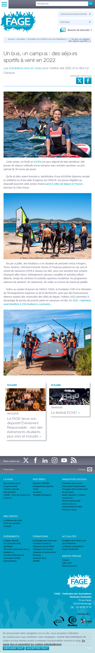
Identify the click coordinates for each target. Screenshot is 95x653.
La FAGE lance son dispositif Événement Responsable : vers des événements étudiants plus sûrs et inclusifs (25, 427)
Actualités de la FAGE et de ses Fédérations (74, 542)
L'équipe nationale (11, 489)
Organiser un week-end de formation (44, 553)
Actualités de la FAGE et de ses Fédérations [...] (48, 39)
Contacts (7, 526)
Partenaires (9, 469)
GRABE (36, 561)
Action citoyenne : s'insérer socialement (73, 496)
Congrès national (11, 540)
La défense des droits (13, 520)
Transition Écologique (42, 495)
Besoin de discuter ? (79, 30)
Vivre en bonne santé (71, 501)
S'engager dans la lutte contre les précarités (75, 490)
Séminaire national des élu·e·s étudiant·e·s (16, 550)
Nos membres (10, 492)
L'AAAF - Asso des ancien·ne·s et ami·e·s (17, 496)
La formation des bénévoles (45, 540)
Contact (65, 560)
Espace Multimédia (70, 549)
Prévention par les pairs (72, 483)
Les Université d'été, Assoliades (12, 544)
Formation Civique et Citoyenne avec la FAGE (43, 544)
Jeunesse (37, 492)
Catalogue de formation (43, 549)
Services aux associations (76, 14)
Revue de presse (69, 566)
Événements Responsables (74, 486)
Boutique (76, 22)
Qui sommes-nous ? (12, 483)
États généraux (10, 561)
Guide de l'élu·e (39, 558)
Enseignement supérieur (43, 486)
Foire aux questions (12, 523)
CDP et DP (67, 563)
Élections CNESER (41, 483)
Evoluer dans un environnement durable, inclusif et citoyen (72, 507)
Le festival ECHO (64, 412)
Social (35, 489)
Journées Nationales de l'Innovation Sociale (14, 556)
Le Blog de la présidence (73, 546)
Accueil (11, 39)
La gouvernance (10, 486)
